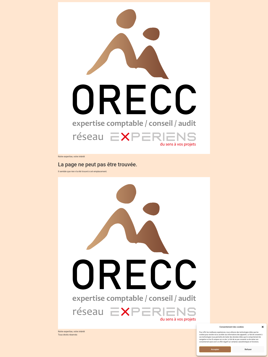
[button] (262, 327)
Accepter (215, 349)
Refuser (248, 349)
